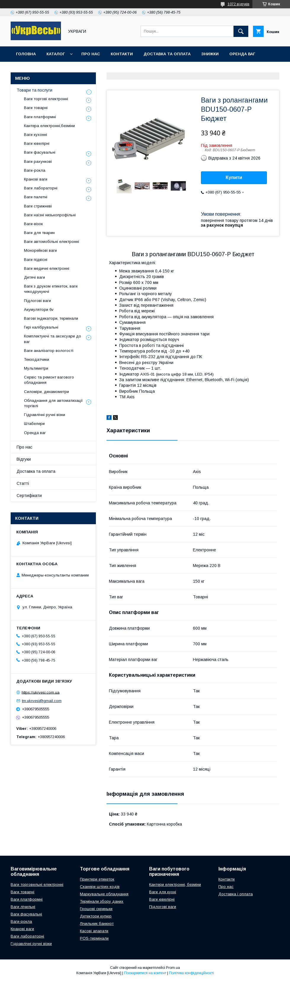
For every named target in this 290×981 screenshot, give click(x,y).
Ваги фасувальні (39, 152)
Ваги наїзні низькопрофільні (50, 215)
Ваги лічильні (23, 906)
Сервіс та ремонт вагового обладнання (49, 380)
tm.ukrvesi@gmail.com (42, 701)
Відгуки (24, 459)
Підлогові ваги (37, 300)
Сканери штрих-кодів (100, 886)
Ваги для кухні (162, 892)
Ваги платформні (40, 117)
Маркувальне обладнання (104, 894)
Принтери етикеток (97, 879)
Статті (23, 483)
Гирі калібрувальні (41, 327)
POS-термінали (94, 938)
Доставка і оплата (235, 894)
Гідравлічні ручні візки (44, 414)
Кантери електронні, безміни (175, 884)
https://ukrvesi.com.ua (40, 692)
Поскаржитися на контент (145, 973)
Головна (26, 54)
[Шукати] (240, 31)
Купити (234, 177)
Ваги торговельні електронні (37, 884)
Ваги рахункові (38, 161)
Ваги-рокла (34, 170)
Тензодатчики (36, 359)
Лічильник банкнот (97, 923)
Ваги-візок (33, 224)
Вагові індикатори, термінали (51, 318)
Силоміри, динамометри (46, 391)
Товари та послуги (34, 90)
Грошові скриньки (96, 909)
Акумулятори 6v (39, 309)
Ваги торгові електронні (46, 99)
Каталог (55, 54)
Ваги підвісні (35, 259)
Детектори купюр (96, 916)
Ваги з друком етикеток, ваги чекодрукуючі (51, 289)
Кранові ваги (35, 179)
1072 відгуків (238, 4)
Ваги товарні (36, 107)
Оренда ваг (242, 54)
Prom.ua (173, 968)
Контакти (122, 54)
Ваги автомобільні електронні (51, 241)
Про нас (90, 54)
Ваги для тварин (39, 232)
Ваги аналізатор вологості (48, 350)
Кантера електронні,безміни (49, 126)
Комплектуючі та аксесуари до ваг (52, 339)
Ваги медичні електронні (46, 268)
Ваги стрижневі (38, 206)
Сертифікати (29, 495)
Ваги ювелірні (36, 143)
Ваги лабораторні (40, 188)
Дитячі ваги (34, 277)
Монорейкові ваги (40, 250)
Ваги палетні (35, 197)
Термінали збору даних (101, 901)
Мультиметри (36, 368)
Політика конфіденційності (191, 973)
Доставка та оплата (167, 54)
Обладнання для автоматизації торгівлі (53, 403)
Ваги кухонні (35, 134)
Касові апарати (94, 931)
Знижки (210, 54)
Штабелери (34, 423)
